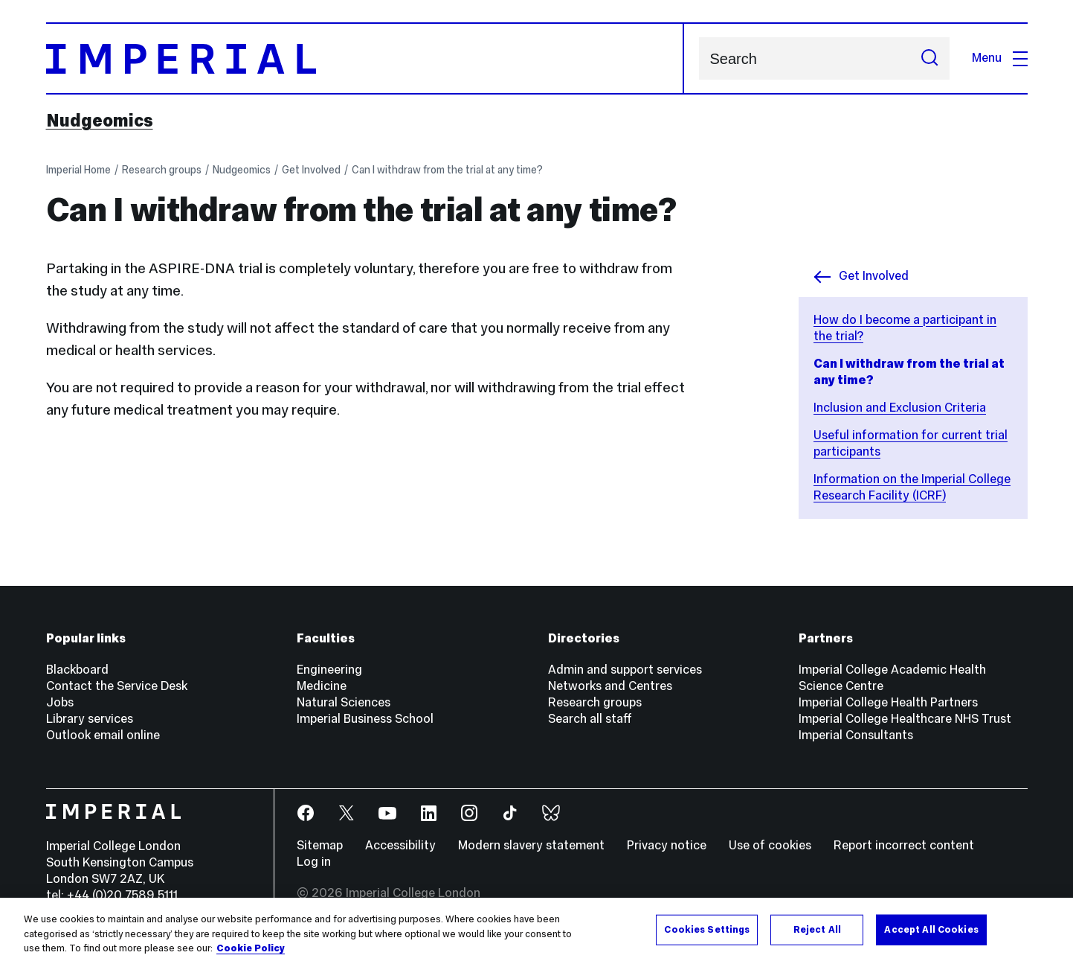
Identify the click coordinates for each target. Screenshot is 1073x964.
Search (698, 58)
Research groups (162, 169)
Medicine (322, 686)
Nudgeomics (99, 120)
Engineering (329, 669)
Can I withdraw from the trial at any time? (447, 169)
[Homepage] (365, 58)
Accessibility (400, 845)
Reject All (817, 929)
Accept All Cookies (931, 929)
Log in (314, 861)
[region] (536, 931)
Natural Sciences (343, 702)
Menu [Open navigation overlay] (1000, 58)
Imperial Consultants (856, 735)
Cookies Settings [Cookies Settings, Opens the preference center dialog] (707, 929)
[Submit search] (929, 58)
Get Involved (311, 169)
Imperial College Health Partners (888, 702)
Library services (89, 719)
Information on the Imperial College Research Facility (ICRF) (912, 487)
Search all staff (590, 719)
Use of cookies (770, 845)
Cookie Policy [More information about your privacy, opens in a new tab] (250, 948)
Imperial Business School (365, 719)
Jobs (60, 702)
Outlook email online (103, 735)
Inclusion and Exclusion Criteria (899, 407)
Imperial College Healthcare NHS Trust (905, 719)
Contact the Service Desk (116, 686)
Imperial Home (78, 169)
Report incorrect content (904, 845)
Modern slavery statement (531, 845)
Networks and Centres (610, 686)
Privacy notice (666, 845)
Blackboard (77, 669)
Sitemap (320, 845)
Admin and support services (625, 669)
